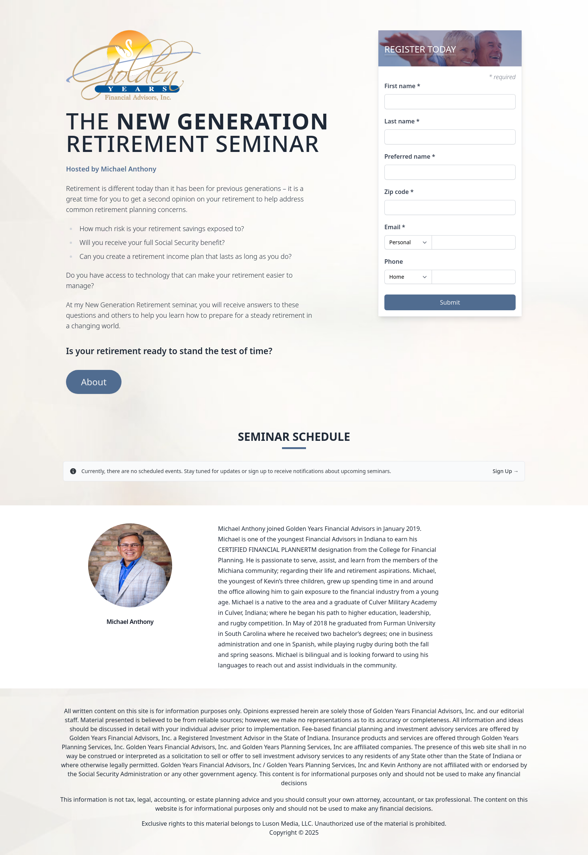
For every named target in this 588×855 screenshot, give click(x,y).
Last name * (402, 121)
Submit (450, 302)
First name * (402, 86)
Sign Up (506, 471)
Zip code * (399, 192)
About (93, 382)
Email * (394, 227)
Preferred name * (409, 156)
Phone (393, 261)
